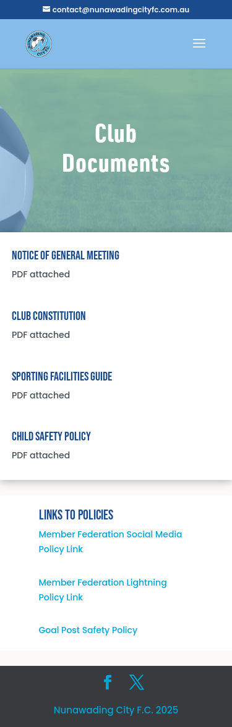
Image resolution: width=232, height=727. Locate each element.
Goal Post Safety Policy (88, 630)
